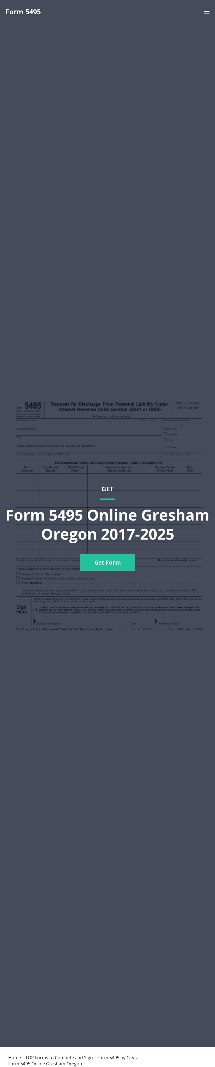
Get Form (107, 562)
